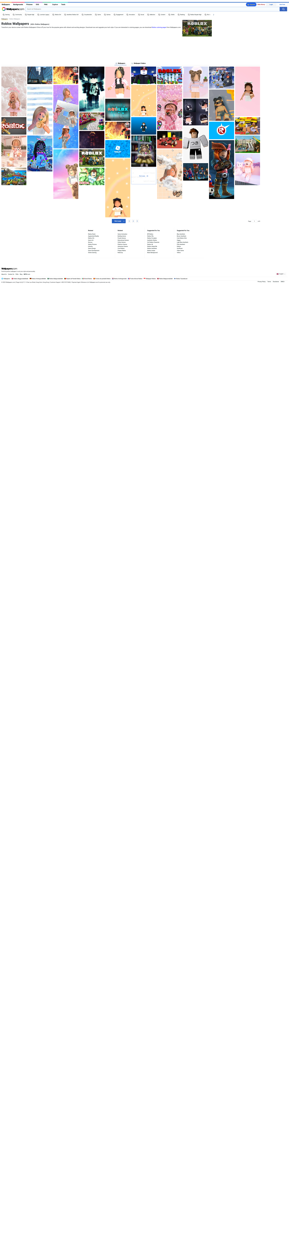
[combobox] (152, 9)
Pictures (29, 4)
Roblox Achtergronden (120, 278)
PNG (46, 4)
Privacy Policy (262, 281)
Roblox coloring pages (159, 27)
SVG (37, 4)
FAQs (17, 274)
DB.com (27, 274)
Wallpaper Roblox (151, 278)
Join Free (282, 4)
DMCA (282, 281)
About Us (4, 274)
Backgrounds (18, 4)
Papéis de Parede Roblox (73, 278)
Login (271, 4)
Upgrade (252, 4)
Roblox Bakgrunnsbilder (166, 278)
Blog (21, 274)
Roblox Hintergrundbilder (39, 278)
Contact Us (11, 274)
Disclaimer (276, 281)
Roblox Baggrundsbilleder (21, 278)
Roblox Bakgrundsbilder (56, 278)
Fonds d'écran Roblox (136, 278)
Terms (269, 281)
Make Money (261, 4)
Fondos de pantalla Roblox (103, 278)
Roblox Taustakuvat (181, 278)
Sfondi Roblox (88, 278)
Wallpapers (6, 4)
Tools (63, 4)
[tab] (120, 63)
